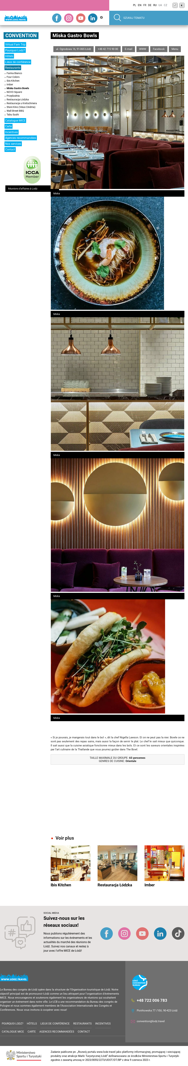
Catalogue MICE (15, 120)
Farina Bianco (14, 73)
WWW (142, 49)
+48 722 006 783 (152, 1000)
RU (155, 5)
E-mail (128, 49)
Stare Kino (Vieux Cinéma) (21, 107)
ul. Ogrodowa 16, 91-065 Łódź (73, 49)
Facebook (159, 49)
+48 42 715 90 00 (108, 49)
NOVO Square (14, 92)
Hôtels (9, 56)
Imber (10, 84)
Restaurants (12, 67)
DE (149, 5)
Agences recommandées (20, 138)
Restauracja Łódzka (18, 99)
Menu (175, 49)
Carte (8, 126)
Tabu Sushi (13, 114)
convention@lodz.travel (151, 1021)
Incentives (11, 132)
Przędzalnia (13, 95)
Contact (10, 149)
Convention (21, 35)
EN (139, 5)
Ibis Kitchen (13, 80)
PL (134, 5)
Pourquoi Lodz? (15, 50)
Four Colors (13, 77)
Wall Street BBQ (15, 110)
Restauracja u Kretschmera (22, 103)
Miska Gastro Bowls (18, 88)
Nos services (13, 143)
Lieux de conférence (17, 62)
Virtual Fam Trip (15, 44)
